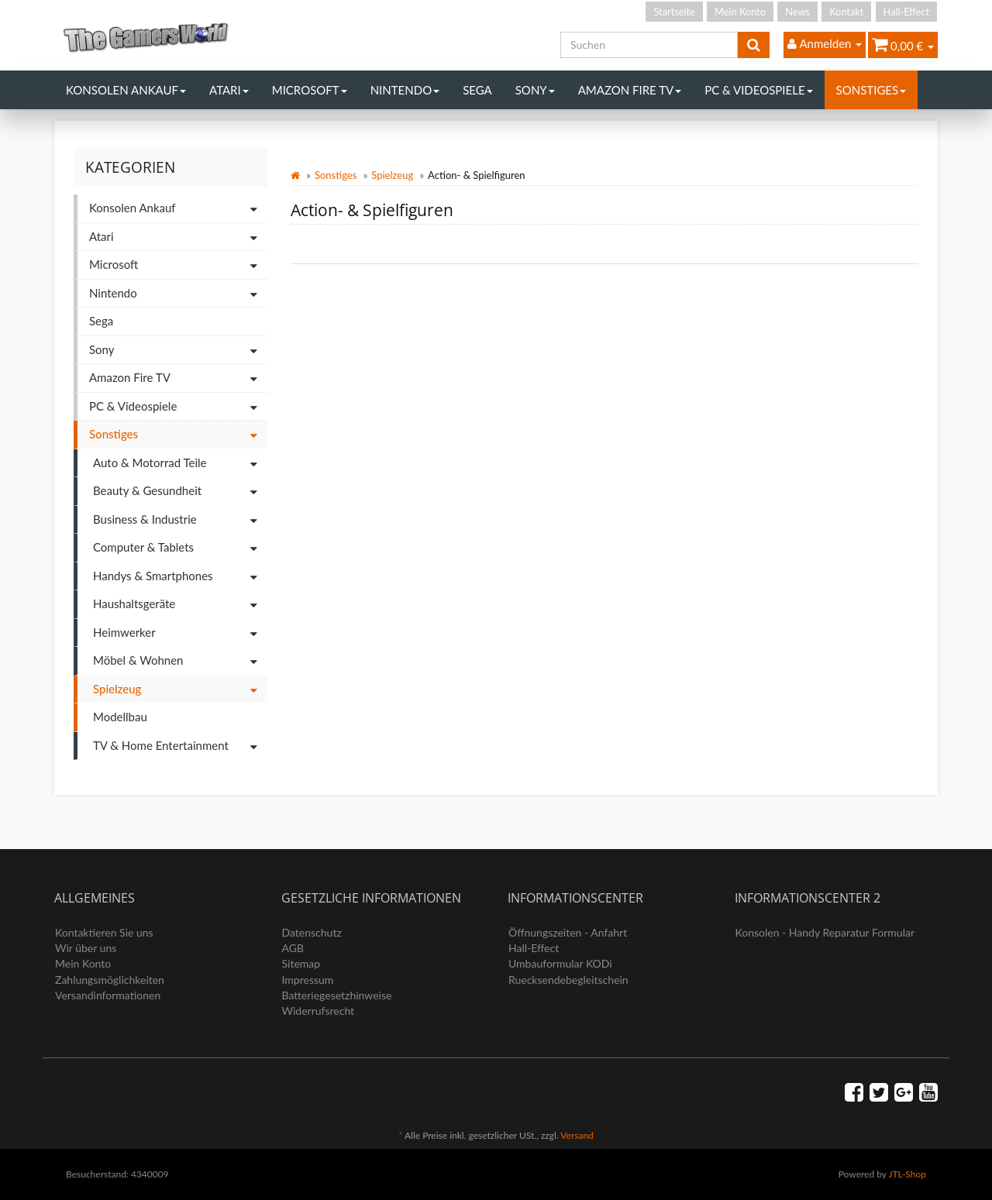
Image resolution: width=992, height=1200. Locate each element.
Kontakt (846, 11)
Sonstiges (871, 90)
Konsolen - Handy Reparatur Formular (825, 932)
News (797, 11)
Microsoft (309, 90)
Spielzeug (392, 175)
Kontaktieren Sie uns (104, 932)
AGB (293, 947)
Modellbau (120, 717)
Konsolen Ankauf (126, 90)
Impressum (308, 979)
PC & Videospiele (758, 90)
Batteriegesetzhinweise (337, 995)
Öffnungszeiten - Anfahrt (567, 932)
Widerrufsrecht (318, 1010)
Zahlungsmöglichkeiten (109, 979)
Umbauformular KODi (560, 963)
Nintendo (405, 90)
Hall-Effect (906, 11)
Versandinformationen (107, 995)
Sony (535, 90)
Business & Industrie (180, 520)
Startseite (673, 11)
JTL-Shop (907, 1174)
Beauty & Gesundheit (180, 491)
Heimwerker (180, 633)
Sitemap (301, 963)
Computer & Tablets (180, 548)
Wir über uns (85, 947)
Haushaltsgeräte (180, 604)
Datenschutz (312, 932)
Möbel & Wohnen (180, 661)
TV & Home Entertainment (180, 746)
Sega (477, 90)
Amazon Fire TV (629, 90)
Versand (576, 1135)
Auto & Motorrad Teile (180, 463)
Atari (229, 90)
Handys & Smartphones (180, 576)
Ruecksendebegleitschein (568, 979)
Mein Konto (740, 11)
